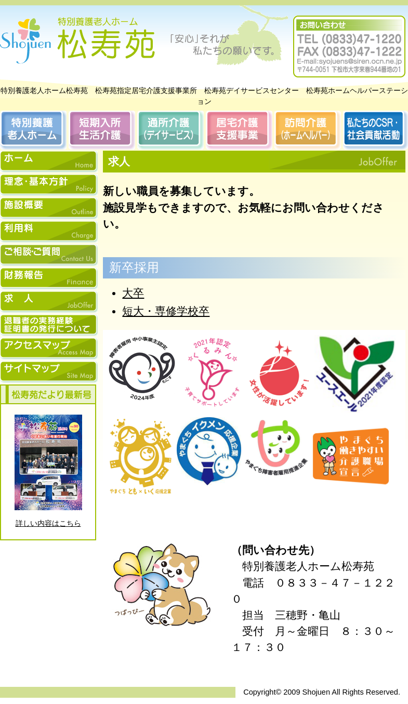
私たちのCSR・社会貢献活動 (375, 130)
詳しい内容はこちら (48, 523)
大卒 (133, 293)
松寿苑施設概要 (49, 208)
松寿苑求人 (49, 302)
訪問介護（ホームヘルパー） (307, 130)
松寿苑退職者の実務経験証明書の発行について (49, 325)
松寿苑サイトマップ (49, 372)
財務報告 (49, 278)
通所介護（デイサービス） (170, 130)
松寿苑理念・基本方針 (49, 185)
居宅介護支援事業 (239, 130)
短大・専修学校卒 (165, 311)
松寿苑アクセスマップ (49, 349)
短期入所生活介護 (102, 130)
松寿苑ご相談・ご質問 (49, 255)
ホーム (49, 161)
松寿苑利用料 (49, 232)
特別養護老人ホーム (33, 130)
